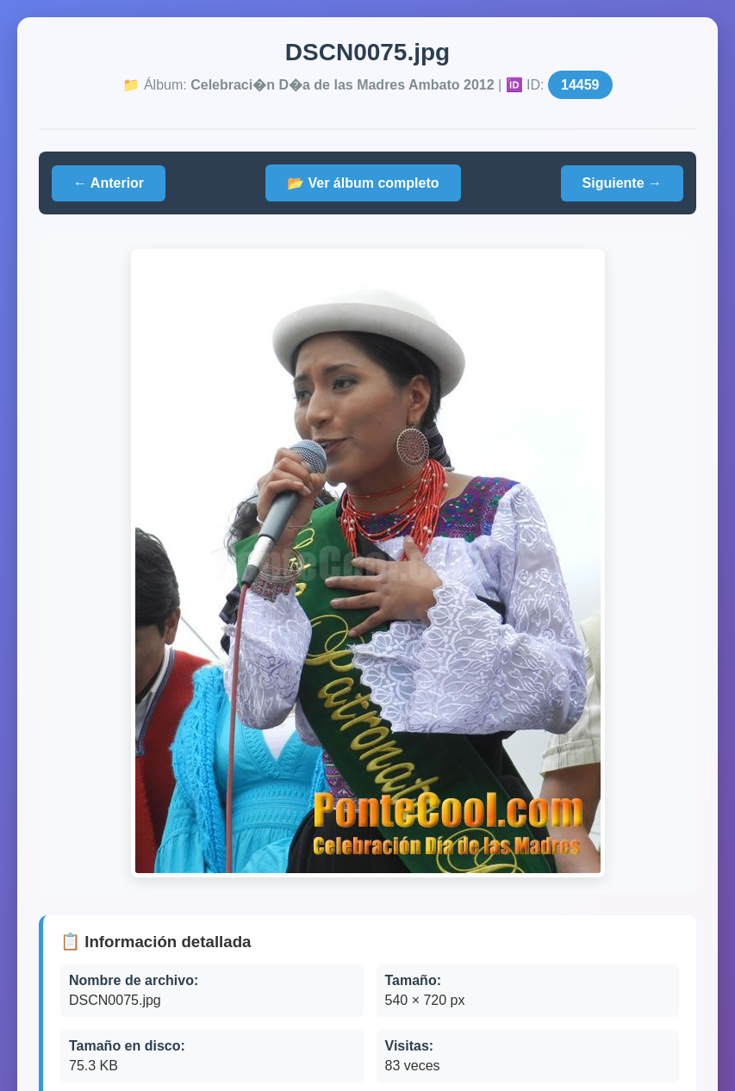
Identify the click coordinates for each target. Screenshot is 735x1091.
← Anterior (108, 183)
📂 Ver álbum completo (363, 183)
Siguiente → (622, 183)
